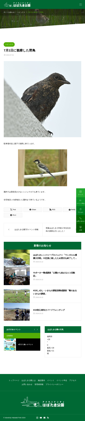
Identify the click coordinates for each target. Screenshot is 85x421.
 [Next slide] (37, 329)
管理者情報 (39, 384)
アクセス (72, 380)
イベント (50, 380)
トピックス (9, 44)
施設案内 (41, 380)
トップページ (14, 380)
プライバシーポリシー (54, 384)
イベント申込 (61, 380)
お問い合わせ (27, 384)
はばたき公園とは (28, 380)
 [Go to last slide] (34, 329)
